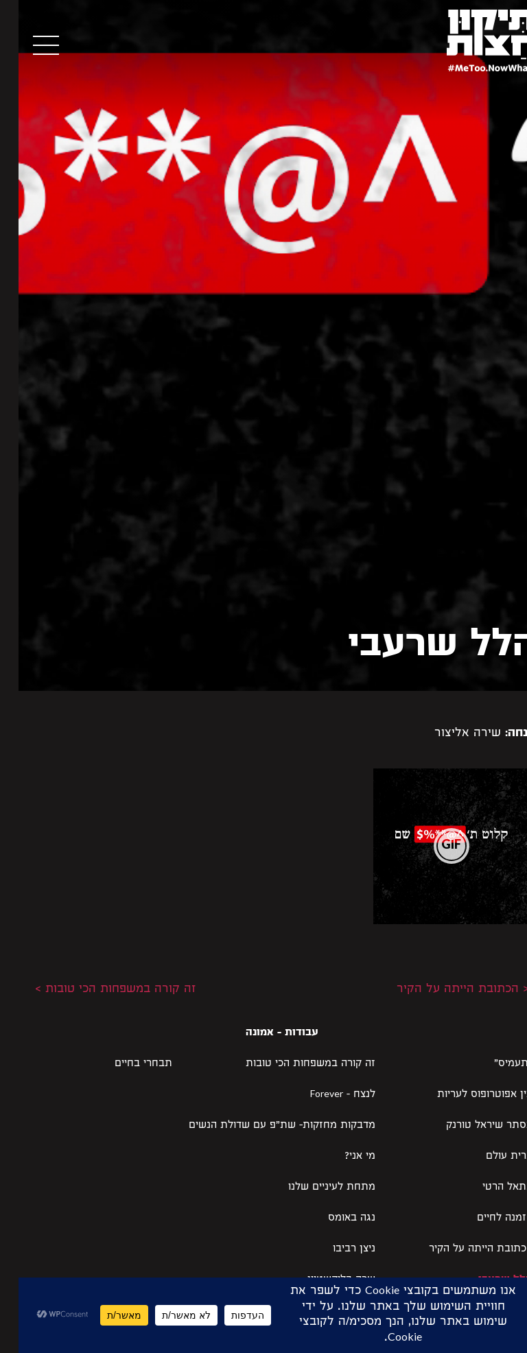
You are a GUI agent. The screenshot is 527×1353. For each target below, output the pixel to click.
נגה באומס (333, 1218)
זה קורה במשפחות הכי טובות (292, 1064)
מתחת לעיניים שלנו (313, 1187)
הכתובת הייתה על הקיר (462, 1249)
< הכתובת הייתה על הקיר (444, 989)
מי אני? (341, 1156)
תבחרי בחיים (125, 1064)
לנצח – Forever (324, 1095)
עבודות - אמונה (263, 1033)
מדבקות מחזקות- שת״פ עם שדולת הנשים (263, 1125)
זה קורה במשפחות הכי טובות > (96, 989)
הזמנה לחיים (486, 1218)
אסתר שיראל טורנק (471, 1125)
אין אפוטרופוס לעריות (466, 1095)
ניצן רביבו (335, 1249)
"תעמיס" (495, 1064)
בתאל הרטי (489, 1187)
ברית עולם (490, 1156)
